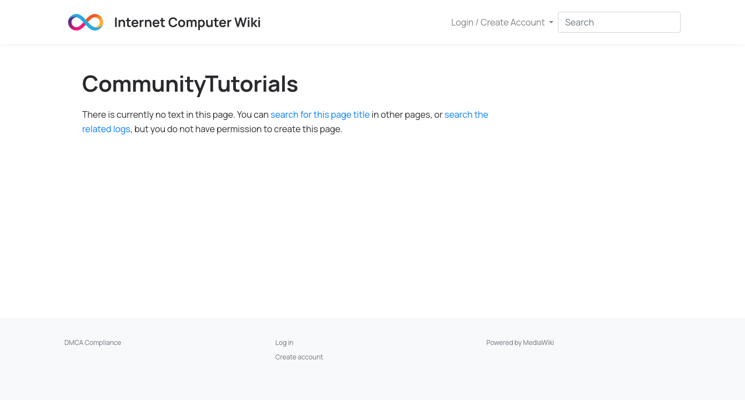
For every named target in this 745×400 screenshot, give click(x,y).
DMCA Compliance (92, 342)
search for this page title (320, 114)
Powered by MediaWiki (520, 342)
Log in (284, 342)
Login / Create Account (499, 22)
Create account (299, 357)
